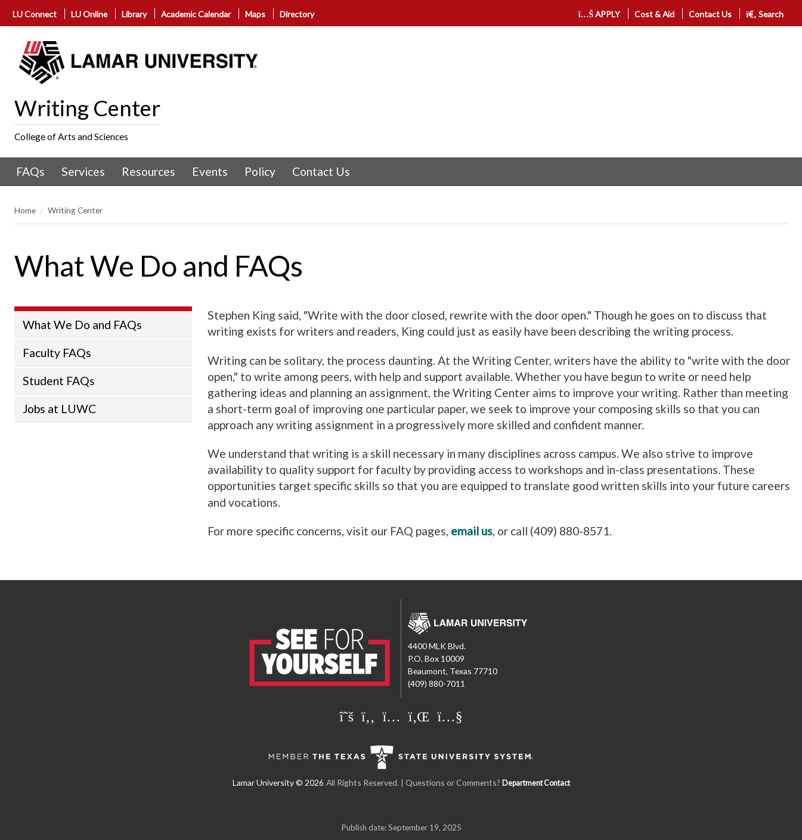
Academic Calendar (196, 14)
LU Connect (35, 14)
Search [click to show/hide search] (765, 14)
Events (210, 171)
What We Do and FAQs (82, 324)
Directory (297, 14)
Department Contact (536, 783)
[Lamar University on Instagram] (391, 716)
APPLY (599, 14)
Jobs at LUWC (59, 409)
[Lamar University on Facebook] (368, 716)
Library (134, 14)
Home (25, 210)
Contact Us (710, 14)
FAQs (30, 171)
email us (472, 531)
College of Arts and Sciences (71, 136)
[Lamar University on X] (346, 716)
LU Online (89, 14)
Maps (255, 14)
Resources (148, 171)
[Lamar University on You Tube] (450, 716)
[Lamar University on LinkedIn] (419, 716)
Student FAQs (59, 381)
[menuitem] (30, 171)
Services (83, 171)
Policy (259, 171)
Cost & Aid (654, 14)
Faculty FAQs (57, 352)
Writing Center (87, 108)
